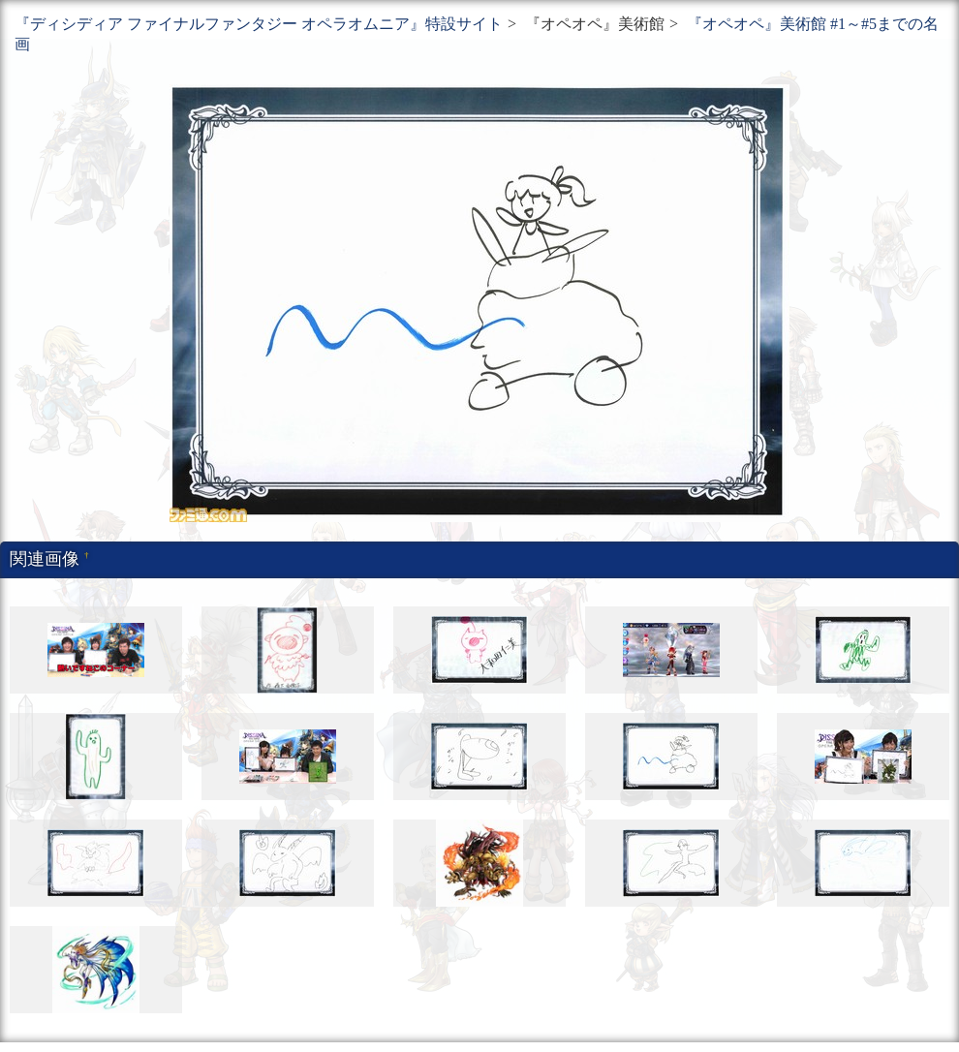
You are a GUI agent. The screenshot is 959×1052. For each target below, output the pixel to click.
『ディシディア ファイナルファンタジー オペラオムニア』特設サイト (259, 23)
